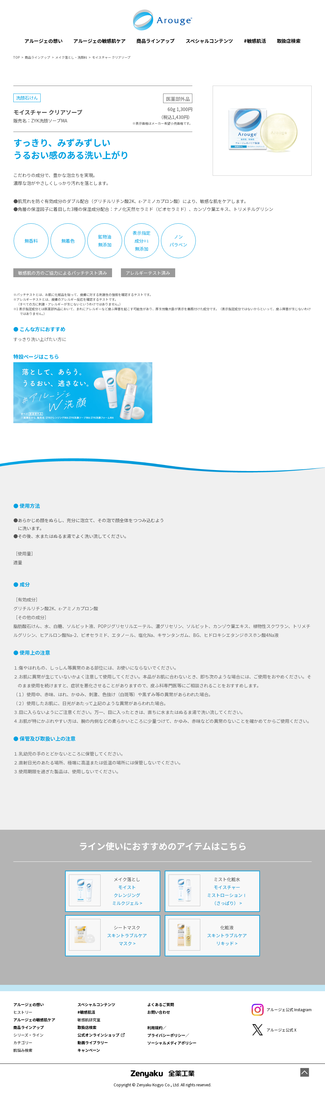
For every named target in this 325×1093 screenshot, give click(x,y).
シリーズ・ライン (28, 1034)
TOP (16, 57)
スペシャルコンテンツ (209, 40)
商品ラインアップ (155, 40)
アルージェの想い (43, 40)
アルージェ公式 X (281, 1029)
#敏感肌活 (255, 40)
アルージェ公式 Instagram (289, 1009)
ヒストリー (22, 1012)
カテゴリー (22, 1042)
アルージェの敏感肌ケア (99, 40)
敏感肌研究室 (88, 1019)
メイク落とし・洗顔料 (71, 57)
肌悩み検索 (22, 1050)
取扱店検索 (289, 40)
